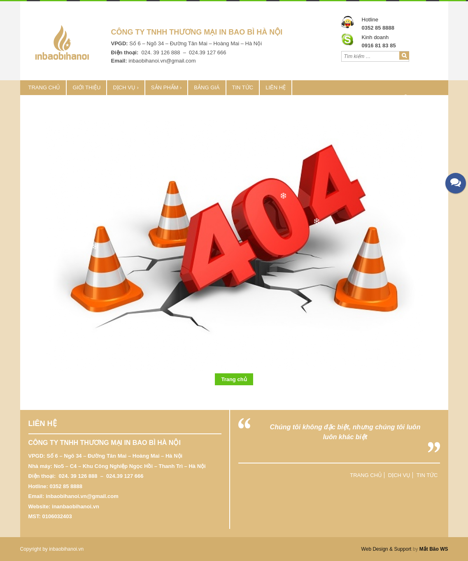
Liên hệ (275, 87)
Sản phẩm (165, 87)
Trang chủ (44, 87)
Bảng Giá (206, 87)
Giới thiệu (86, 87)
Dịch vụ (124, 87)
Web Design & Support (386, 549)
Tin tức (243, 87)
